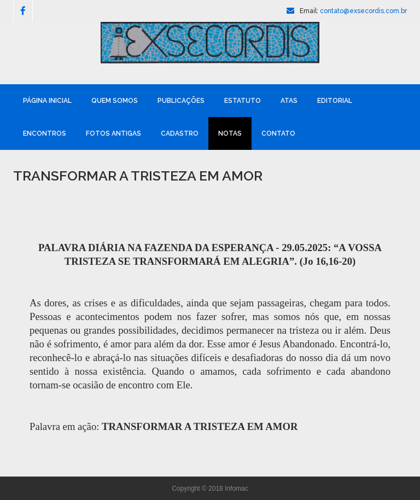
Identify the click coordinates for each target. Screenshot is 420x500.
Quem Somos (114, 100)
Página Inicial (47, 100)
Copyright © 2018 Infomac (210, 488)
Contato (278, 133)
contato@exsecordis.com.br (363, 11)
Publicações (181, 100)
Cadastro (180, 133)
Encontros (44, 133)
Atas (289, 100)
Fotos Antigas (113, 133)
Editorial (334, 100)
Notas (230, 133)
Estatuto (242, 100)
